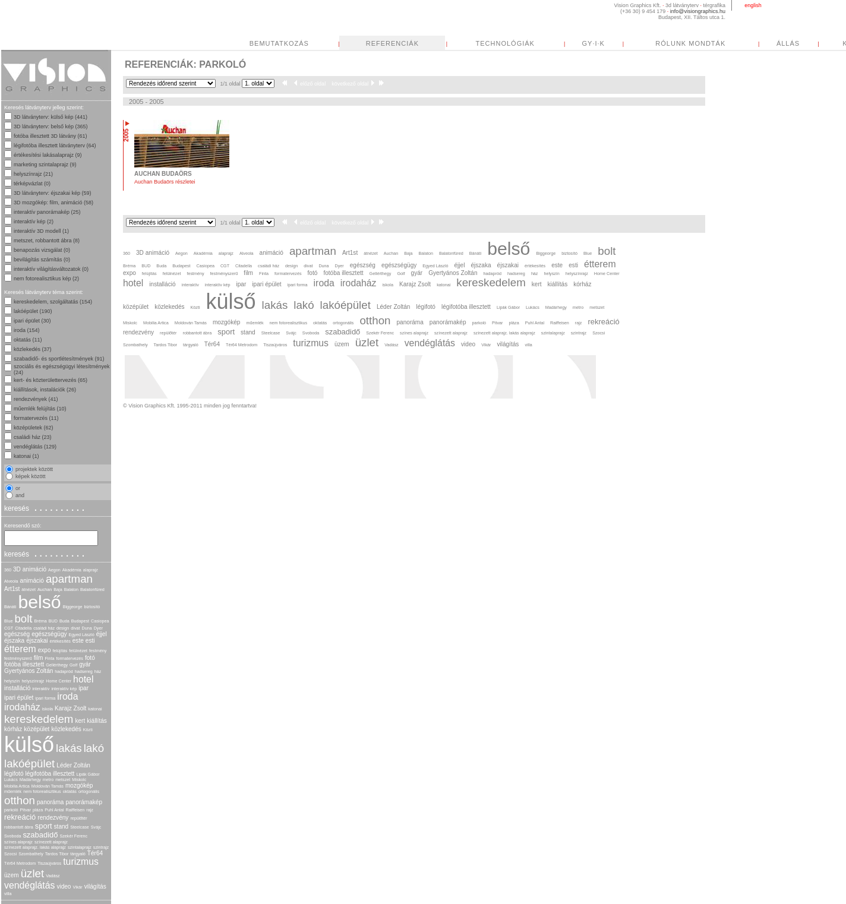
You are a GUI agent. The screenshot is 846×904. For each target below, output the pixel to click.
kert (80, 720)
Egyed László (81, 634)
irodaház (22, 707)
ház (98, 671)
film (38, 658)
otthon (19, 800)
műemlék (12, 791)
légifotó (14, 773)
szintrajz (101, 847)
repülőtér (78, 818)
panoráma (50, 802)
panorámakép (83, 802)
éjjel (101, 634)
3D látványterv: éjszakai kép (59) (52, 193)
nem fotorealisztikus (42, 791)
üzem (11, 875)
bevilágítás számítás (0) (42, 260)
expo (44, 650)
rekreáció (20, 817)
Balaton (71, 589)
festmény (97, 650)
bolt (23, 618)
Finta (49, 658)
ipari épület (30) (32, 321)
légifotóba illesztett (50, 773)
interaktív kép (64, 688)
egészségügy (49, 634)
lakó (94, 748)
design (62, 628)
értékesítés (60, 641)
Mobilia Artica (17, 786)
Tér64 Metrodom (20, 863)
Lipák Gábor (87, 774)
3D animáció (29, 569)
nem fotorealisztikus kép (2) (46, 279)
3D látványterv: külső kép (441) (50, 117)
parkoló (11, 810)
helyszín (12, 681)
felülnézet (78, 650)
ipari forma (45, 698)
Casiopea (100, 621)
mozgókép (79, 785)
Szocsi (10, 853)
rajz (89, 810)
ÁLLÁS (788, 43)
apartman (69, 579)
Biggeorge (73, 606)
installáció (17, 688)
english (753, 5)
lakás (69, 748)
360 (7, 570)
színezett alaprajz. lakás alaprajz (35, 847)
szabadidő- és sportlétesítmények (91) (59, 359)
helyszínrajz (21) (33, 174)
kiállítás (97, 720)
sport (43, 825)
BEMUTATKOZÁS (279, 43)
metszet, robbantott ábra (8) (47, 241)
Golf (73, 665)
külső (29, 744)
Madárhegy (30, 779)
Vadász (52, 875)
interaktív (40, 688)
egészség (17, 634)
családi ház (44, 628)
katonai (95, 709)
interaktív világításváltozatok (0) (51, 269)
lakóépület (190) (33, 311)
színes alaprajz (18, 842)
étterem (20, 649)
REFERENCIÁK (392, 43)
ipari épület (18, 697)
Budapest (80, 621)
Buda (64, 621)
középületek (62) (33, 428)
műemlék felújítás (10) (40, 409)
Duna (86, 628)
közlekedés (66, 729)
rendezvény (52, 817)
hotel (83, 679)
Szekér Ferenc (73, 836)
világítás (95, 886)
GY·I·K (593, 43)
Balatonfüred (92, 589)
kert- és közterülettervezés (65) (50, 380)
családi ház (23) (33, 437)
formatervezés (69, 658)
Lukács (11, 779)
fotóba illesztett (24, 664)
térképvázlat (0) (32, 184)
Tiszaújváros (49, 863)
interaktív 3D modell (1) (41, 231)
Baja (57, 589)
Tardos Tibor (57, 853)
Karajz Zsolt (70, 708)
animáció (32, 580)
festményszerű (18, 658)
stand (61, 826)
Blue (8, 621)
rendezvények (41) (36, 399)
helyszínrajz (32, 681)
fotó (90, 658)
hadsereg (84, 671)
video (63, 886)
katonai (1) (26, 456)
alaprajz (90, 570)
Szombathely (30, 853)
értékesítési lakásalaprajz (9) (48, 155)
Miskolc (79, 779)
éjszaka (14, 640)
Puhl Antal (54, 810)
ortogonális (88, 791)
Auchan (44, 589)
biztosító (92, 606)
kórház (13, 729)
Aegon (54, 570)
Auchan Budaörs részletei (164, 182)
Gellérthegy (57, 665)
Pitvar (25, 810)
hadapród (63, 671)
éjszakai (37, 640)
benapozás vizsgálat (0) (42, 250)
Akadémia (71, 570)
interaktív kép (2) (33, 222)
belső (39, 602)
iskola (47, 709)
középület (36, 729)
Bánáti (10, 606)
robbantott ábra (18, 827)
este (78, 640)
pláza (38, 810)
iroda (67, 696)
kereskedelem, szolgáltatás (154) (53, 302)
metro (48, 779)
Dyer (98, 628)
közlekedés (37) (33, 349)
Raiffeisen (75, 810)
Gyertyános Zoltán (28, 671)
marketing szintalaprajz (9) (45, 164)
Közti (88, 729)
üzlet (33, 873)
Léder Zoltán (73, 765)
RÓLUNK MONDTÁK (690, 43)
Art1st (12, 589)
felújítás (60, 650)
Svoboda (12, 836)
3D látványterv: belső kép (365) (51, 126)
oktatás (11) (28, 340)
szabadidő (40, 834)
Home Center (58, 681)
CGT (8, 628)
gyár (85, 664)
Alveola (11, 581)
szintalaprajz (79, 847)
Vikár (77, 887)
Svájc (96, 827)
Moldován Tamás (47, 786)
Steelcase (79, 827)
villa (7, 893)
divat (75, 628)
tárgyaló (78, 853)
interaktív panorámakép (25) (47, 212)
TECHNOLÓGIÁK (505, 43)
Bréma (40, 621)
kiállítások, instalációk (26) (45, 390)
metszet (62, 779)
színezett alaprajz (51, 842)
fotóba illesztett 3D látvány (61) (50, 136)
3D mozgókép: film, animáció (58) (53, 203)
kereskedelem (38, 719)
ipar (83, 688)
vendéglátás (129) (35, 447)
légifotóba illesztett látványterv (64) (55, 145)
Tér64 (95, 853)
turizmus (81, 861)
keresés (45, 508)
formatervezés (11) (36, 418)
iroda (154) (27, 330)
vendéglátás (29, 885)
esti (90, 640)
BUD (53, 621)
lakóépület (29, 763)
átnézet (28, 589)
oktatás (70, 791)
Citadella (23, 628)
